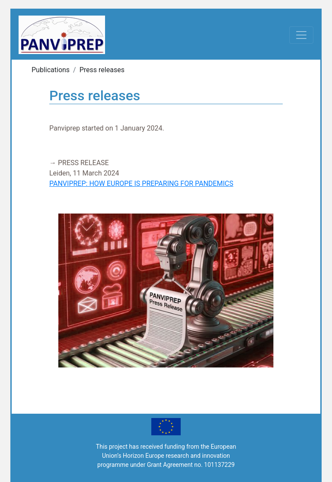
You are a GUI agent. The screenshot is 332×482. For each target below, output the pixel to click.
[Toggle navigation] (301, 35)
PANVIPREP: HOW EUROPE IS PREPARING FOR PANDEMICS (141, 183)
